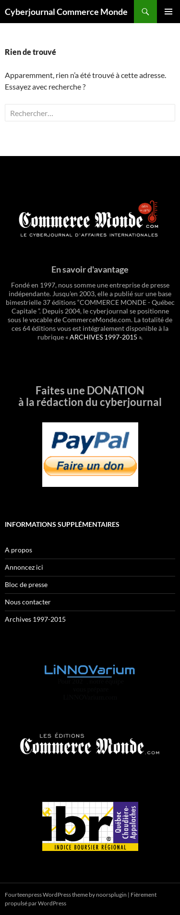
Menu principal (168, 11)
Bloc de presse (26, 584)
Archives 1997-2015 (35, 619)
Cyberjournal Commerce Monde (66, 11)
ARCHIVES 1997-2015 (103, 337)
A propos (18, 550)
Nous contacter (28, 602)
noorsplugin (111, 894)
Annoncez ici (24, 567)
